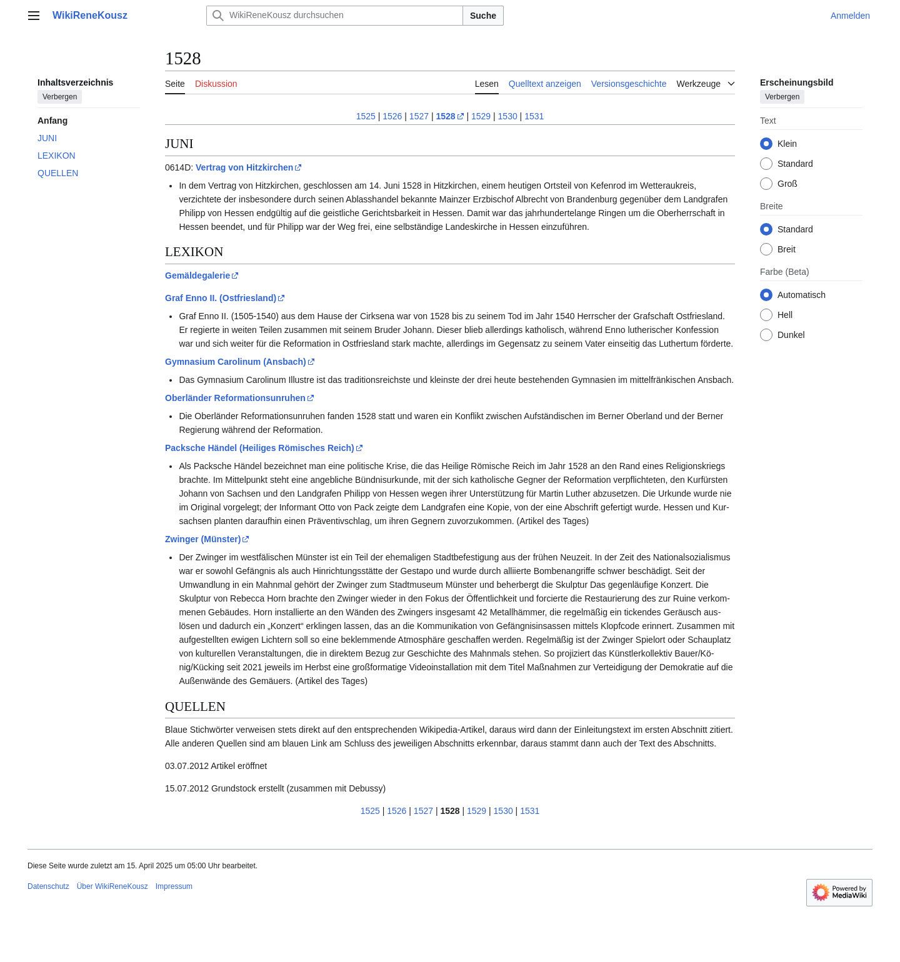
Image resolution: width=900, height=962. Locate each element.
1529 (481, 116)
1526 (392, 116)
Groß (788, 184)
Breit (787, 249)
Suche (483, 16)
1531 (534, 116)
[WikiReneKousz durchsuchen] (334, 16)
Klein (787, 144)
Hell (785, 315)
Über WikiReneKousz (112, 886)
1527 (419, 116)
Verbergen (59, 96)
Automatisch (802, 295)
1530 (508, 116)
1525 (366, 116)
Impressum (174, 886)
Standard (795, 164)
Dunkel (791, 335)
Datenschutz (48, 886)
